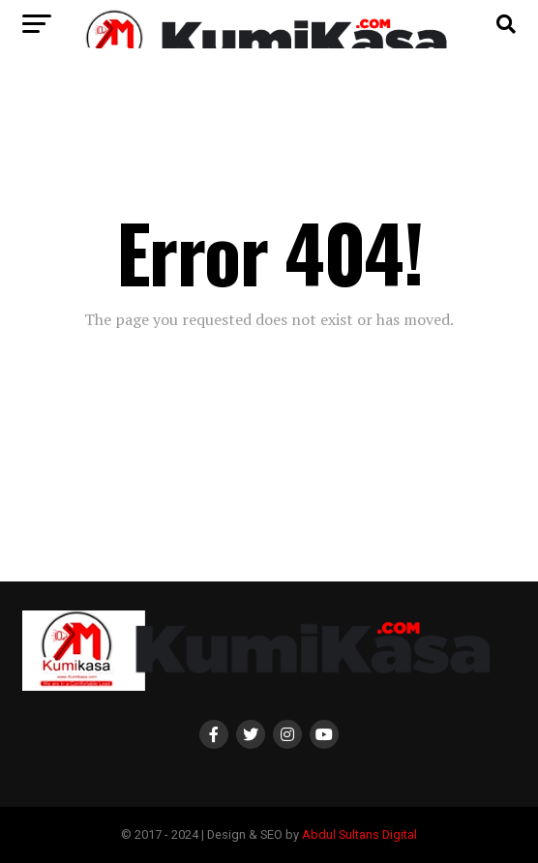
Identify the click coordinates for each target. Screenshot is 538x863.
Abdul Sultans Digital (359, 834)
